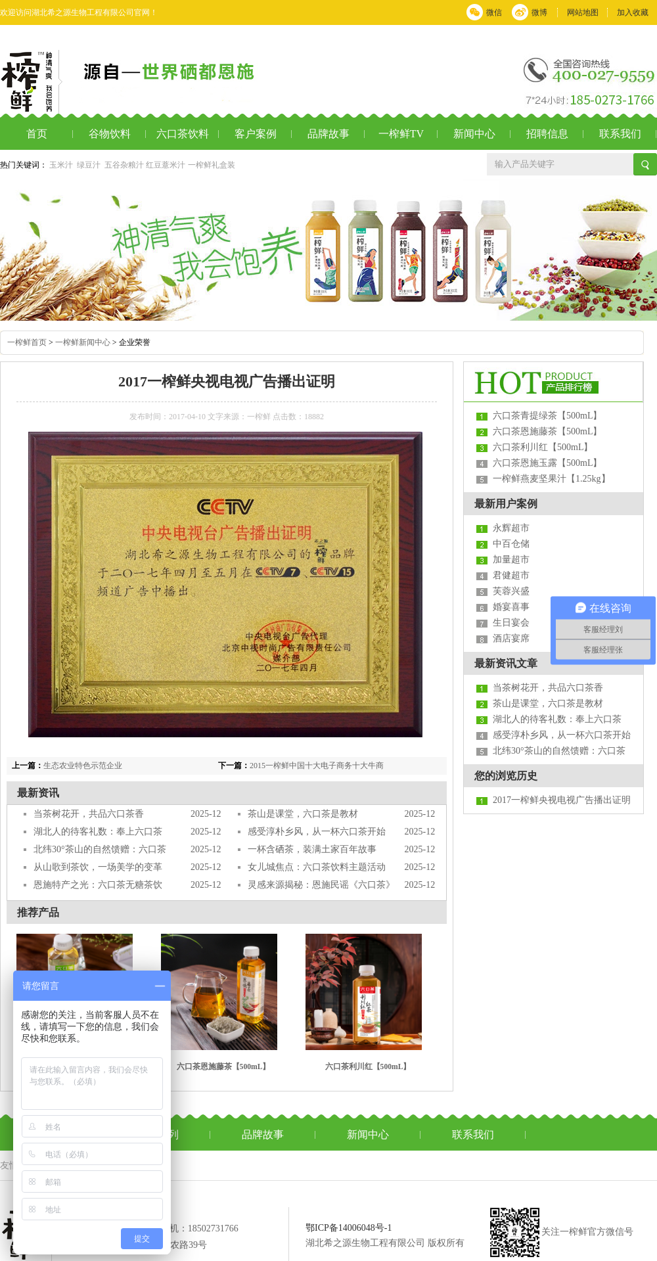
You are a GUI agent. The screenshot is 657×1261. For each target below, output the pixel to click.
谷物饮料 (110, 133)
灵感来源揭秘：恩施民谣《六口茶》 (321, 885)
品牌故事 (328, 133)
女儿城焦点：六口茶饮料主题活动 (317, 867)
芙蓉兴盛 (511, 591)
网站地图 (583, 12)
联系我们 (620, 133)
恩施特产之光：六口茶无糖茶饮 (98, 885)
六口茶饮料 (182, 133)
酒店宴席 (511, 638)
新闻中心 (474, 133)
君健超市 (511, 575)
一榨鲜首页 (27, 342)
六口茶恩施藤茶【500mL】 (224, 1067)
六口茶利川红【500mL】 (368, 1067)
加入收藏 (632, 12)
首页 (36, 133)
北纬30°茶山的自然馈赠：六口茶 (100, 849)
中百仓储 (511, 544)
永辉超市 (511, 528)
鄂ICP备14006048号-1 (349, 1228)
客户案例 (256, 133)
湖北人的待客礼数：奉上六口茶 (98, 832)
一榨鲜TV (401, 133)
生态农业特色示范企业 (82, 765)
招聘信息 (547, 133)
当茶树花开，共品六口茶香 (89, 814)
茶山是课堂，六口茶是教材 (303, 814)
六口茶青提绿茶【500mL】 (547, 416)
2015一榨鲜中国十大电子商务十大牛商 (317, 765)
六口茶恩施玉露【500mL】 (547, 463)
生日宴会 (511, 623)
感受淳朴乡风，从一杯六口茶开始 (317, 832)
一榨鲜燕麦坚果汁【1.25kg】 (551, 479)
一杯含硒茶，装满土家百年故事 (312, 849)
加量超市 (511, 559)
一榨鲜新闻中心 (82, 342)
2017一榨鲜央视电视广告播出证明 (562, 800)
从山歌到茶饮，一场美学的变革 (98, 867)
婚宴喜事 (511, 607)
